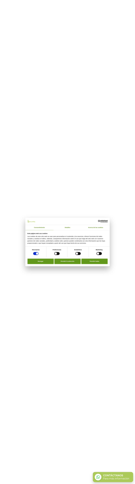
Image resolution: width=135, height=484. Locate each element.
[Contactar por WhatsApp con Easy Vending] (113, 477)
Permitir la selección (67, 261)
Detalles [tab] (67, 227)
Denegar (40, 261)
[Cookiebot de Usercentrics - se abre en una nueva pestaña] (99, 221)
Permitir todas (94, 261)
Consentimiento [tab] (39, 227)
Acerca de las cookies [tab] (95, 227)
